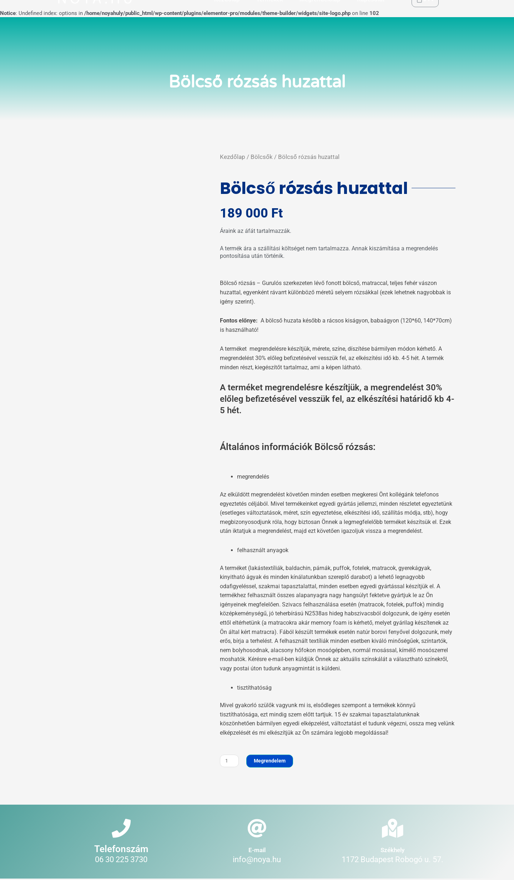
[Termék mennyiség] (229, 761)
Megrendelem (271, 761)
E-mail (257, 850)
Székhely (392, 850)
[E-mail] (256, 829)
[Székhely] (392, 829)
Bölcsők (262, 156)
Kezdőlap (232, 156)
